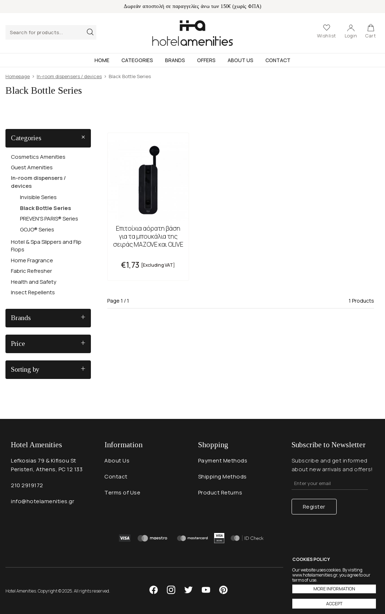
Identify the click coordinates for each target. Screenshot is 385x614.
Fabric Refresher (31, 271)
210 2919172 (27, 485)
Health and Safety (33, 282)
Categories (137, 60)
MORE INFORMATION (334, 589)
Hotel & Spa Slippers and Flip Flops (46, 245)
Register (314, 506)
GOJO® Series (37, 229)
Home (102, 60)
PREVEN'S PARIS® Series (49, 218)
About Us (240, 60)
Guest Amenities (32, 167)
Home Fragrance (32, 260)
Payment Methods (223, 460)
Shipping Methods (222, 476)
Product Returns (220, 492)
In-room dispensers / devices (38, 181)
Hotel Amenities (192, 33)
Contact (277, 60)
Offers (206, 60)
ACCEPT (334, 604)
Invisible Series (38, 197)
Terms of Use (122, 492)
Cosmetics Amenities (38, 157)
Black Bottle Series (45, 208)
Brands (175, 60)
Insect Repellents (33, 292)
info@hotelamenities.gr (42, 501)
